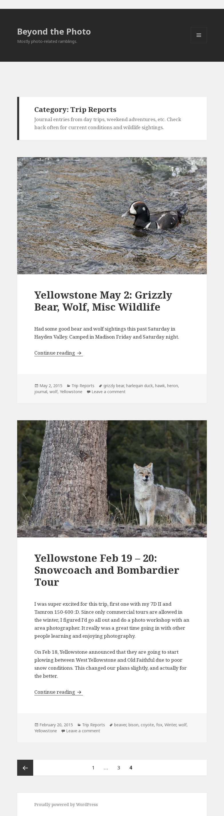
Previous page (25, 768)
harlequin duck (139, 385)
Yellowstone (71, 391)
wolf (53, 391)
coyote (147, 724)
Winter (170, 724)
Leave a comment (109, 391)
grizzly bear (114, 385)
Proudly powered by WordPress (66, 804)
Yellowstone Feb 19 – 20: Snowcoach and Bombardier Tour (106, 570)
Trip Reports (83, 385)
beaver (120, 724)
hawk (160, 385)
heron (172, 385)
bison (133, 724)
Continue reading (58, 352)
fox (159, 724)
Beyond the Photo (54, 31)
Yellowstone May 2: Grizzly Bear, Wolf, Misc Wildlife (103, 300)
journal (40, 391)
